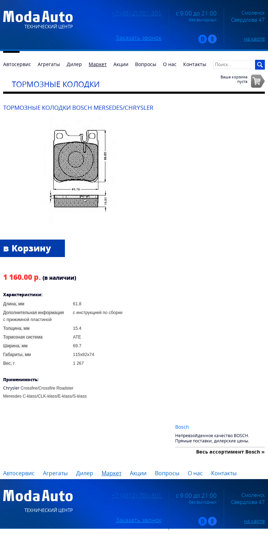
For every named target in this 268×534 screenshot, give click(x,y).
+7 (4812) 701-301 (137, 13)
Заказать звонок (139, 38)
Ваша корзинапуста (234, 79)
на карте (254, 38)
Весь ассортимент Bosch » (230, 451)
